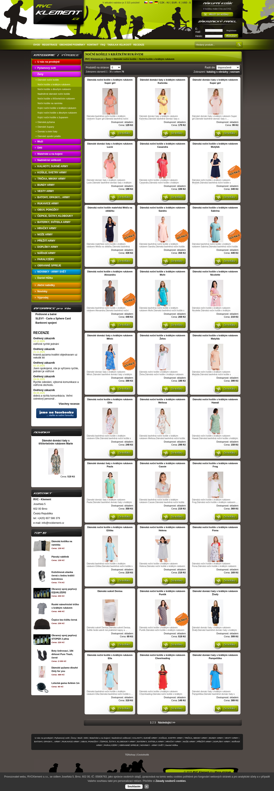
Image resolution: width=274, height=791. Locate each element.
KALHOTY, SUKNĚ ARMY (145, 738)
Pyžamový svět (61, 738)
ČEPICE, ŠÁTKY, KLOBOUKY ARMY (118, 741)
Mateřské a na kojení (100, 738)
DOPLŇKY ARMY (221, 741)
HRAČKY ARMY (173, 741)
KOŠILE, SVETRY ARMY (171, 738)
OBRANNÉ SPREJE (129, 745)
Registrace (231, 31)
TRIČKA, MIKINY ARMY (196, 738)
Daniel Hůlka (171, 745)
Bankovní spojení (46, 322)
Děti (86, 738)
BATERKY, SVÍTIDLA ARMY (150, 741)
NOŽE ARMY (189, 741)
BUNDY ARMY (216, 738)
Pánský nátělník (60, 556)
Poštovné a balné (46, 314)
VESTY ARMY (231, 738)
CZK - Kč (165, 2)
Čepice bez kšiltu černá (64, 619)
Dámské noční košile (125, 59)
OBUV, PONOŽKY (89, 741)
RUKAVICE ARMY (70, 741)
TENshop (130, 754)
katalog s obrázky (217, 71)
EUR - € (176, 2)
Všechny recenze (69, 403)
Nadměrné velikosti (121, 738)
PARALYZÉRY (111, 745)
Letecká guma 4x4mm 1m (65, 683)
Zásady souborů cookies (171, 780)
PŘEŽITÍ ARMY (204, 741)
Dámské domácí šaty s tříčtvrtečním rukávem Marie (56, 442)
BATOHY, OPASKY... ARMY (47, 741)
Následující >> (166, 722)
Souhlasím (133, 786)
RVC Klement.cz (94, 59)
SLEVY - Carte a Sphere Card (53, 318)
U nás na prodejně (44, 738)
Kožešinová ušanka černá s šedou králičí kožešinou (62, 575)
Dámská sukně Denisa (109, 591)
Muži (80, 738)
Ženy (108, 59)
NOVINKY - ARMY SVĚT (152, 745)
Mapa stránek (223, 772)
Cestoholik (143, 754)
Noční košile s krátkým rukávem (156, 59)
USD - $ (186, 2)
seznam (235, 71)
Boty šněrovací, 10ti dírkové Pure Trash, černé (62, 654)
